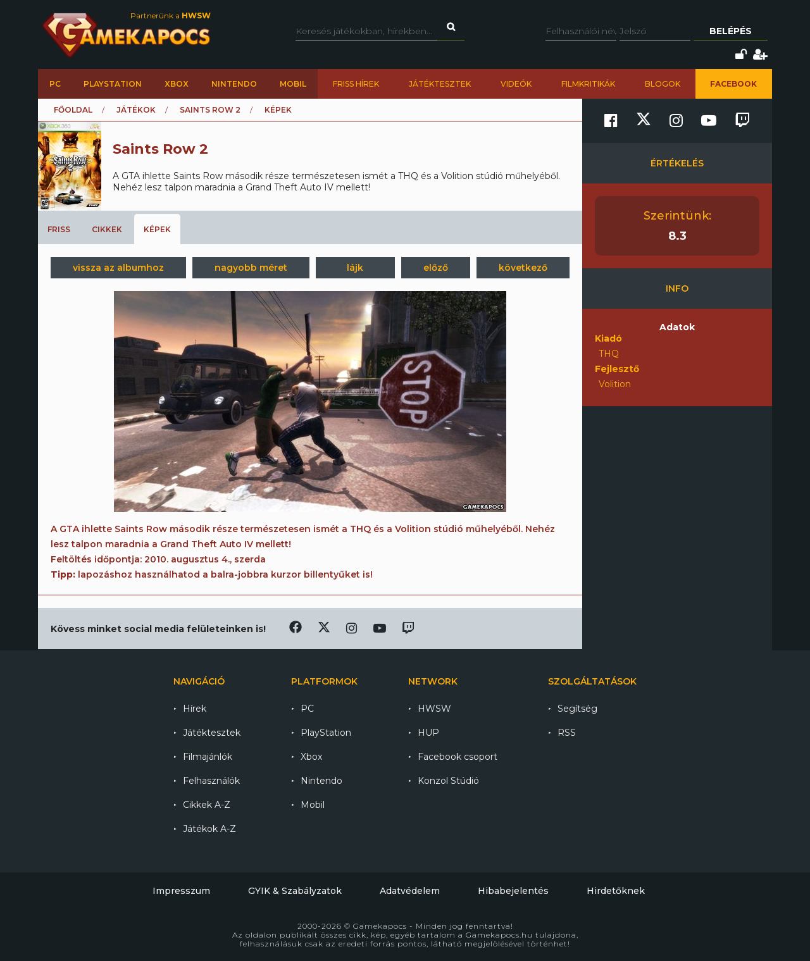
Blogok (662, 84)
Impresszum (181, 890)
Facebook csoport (457, 756)
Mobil (293, 84)
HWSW (434, 708)
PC (55, 84)
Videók (516, 84)
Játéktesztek (440, 84)
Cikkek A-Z (206, 804)
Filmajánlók (207, 756)
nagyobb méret (251, 267)
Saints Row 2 (210, 110)
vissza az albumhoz (118, 267)
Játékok (136, 110)
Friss (58, 229)
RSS (567, 732)
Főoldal (73, 110)
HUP (428, 732)
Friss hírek (356, 84)
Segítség (577, 708)
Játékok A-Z (209, 828)
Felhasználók (211, 780)
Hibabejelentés (513, 890)
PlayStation (113, 84)
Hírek (194, 708)
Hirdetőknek (616, 890)
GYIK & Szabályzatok (295, 890)
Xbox (177, 84)
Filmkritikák (588, 84)
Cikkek (107, 229)
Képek (157, 229)
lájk (355, 267)
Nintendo (234, 84)
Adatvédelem (410, 890)
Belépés (730, 31)
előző (435, 267)
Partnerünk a (170, 15)
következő (523, 267)
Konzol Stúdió (448, 780)
